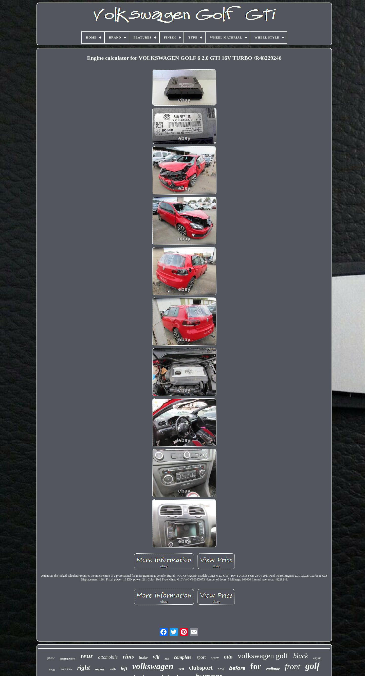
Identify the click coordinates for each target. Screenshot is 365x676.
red (181, 669)
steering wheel (67, 658)
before (237, 668)
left (124, 668)
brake (143, 657)
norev (215, 658)
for (255, 666)
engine (317, 658)
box (167, 658)
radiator (273, 669)
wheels (66, 668)
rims (128, 656)
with (113, 669)
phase (51, 658)
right (83, 667)
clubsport (201, 668)
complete (183, 657)
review (99, 669)
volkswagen (152, 666)
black (300, 656)
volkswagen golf (263, 655)
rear (86, 656)
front (292, 666)
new (221, 669)
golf (312, 666)
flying (52, 669)
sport (201, 657)
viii (156, 657)
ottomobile (108, 657)
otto (228, 656)
